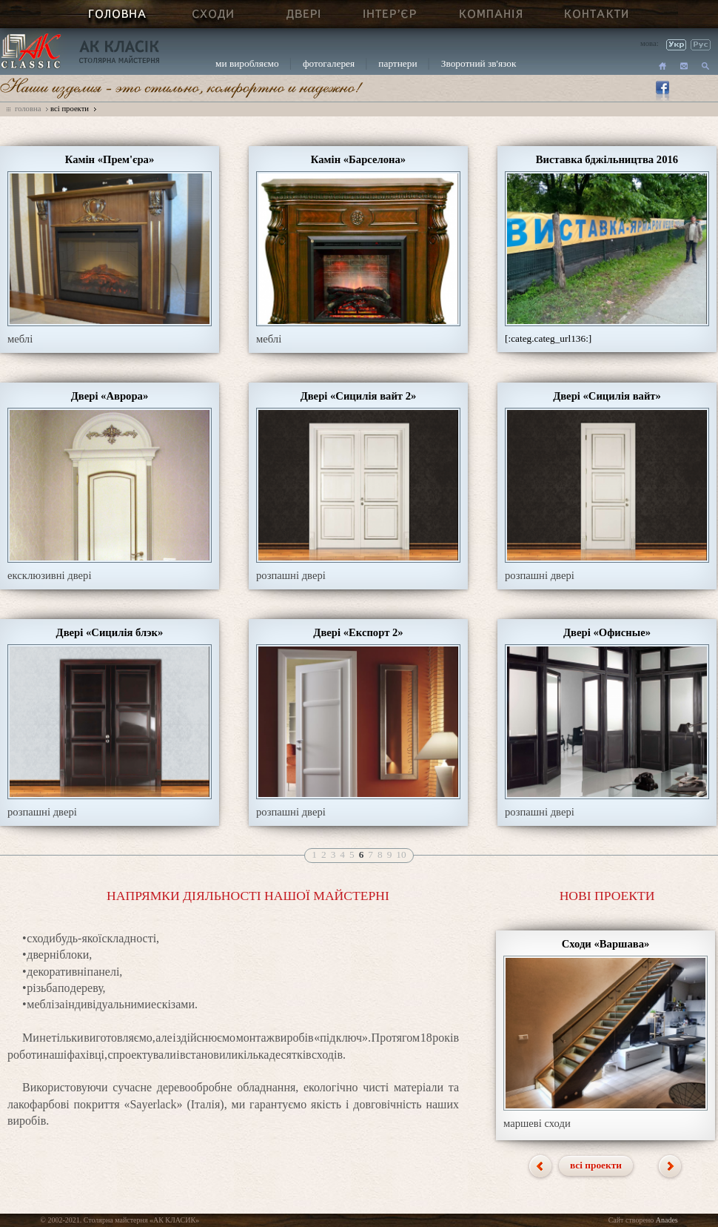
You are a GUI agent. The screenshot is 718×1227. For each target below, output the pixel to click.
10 (401, 854)
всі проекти (69, 109)
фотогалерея (329, 63)
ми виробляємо (247, 63)
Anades (667, 1220)
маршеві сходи (537, 1123)
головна (28, 109)
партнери (397, 63)
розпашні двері (291, 575)
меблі (20, 339)
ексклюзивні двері (49, 575)
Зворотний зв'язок (479, 63)
